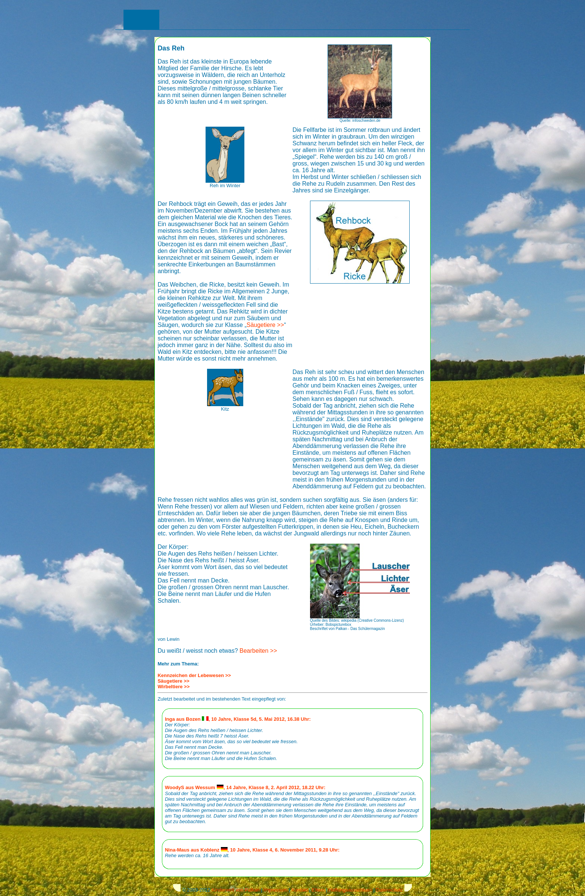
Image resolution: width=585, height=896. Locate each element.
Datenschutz (389, 890)
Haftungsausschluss (350, 890)
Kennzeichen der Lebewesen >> (194, 675)
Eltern (318, 890)
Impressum (275, 890)
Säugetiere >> (265, 325)
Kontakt (299, 890)
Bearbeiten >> (258, 651)
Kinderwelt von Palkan (236, 890)
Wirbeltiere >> (173, 686)
